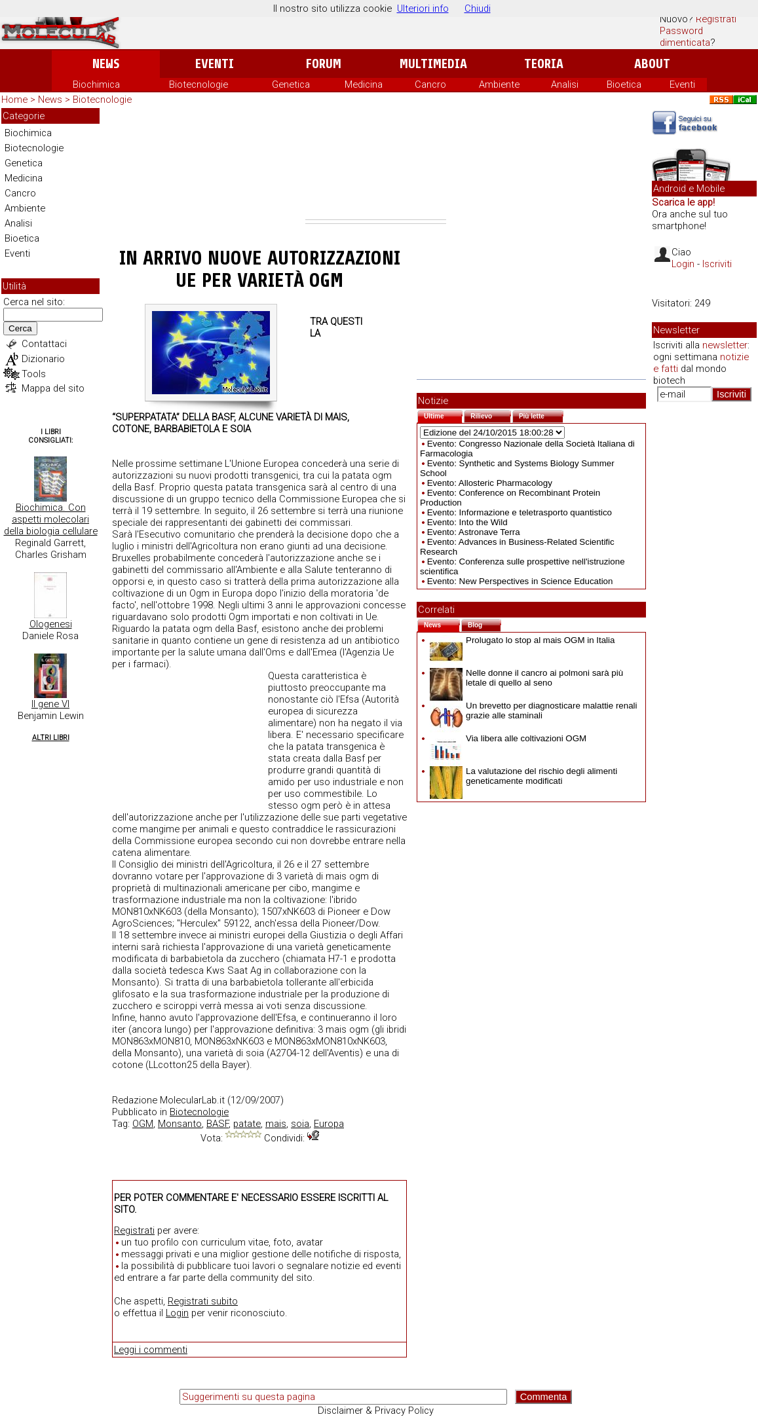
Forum (323, 63)
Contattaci (44, 344)
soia (300, 1124)
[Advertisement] (376, 164)
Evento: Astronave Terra (473, 532)
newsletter (725, 345)
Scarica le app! (683, 202)
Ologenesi (50, 624)
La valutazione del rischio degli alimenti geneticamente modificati (523, 776)
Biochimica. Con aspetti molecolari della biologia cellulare (51, 519)
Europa (329, 1124)
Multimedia (433, 63)
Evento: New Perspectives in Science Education (520, 581)
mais (275, 1124)
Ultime (443, 415)
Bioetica (624, 84)
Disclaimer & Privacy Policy (376, 1410)
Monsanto (180, 1124)
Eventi (214, 63)
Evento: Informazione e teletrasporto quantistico (519, 512)
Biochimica (96, 84)
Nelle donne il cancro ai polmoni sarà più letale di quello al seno (526, 678)
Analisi (564, 84)
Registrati (716, 19)
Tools (34, 374)
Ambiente (499, 84)
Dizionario (43, 359)
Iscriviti (717, 264)
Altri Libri (50, 737)
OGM (142, 1124)
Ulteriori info (423, 8)
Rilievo (490, 415)
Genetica (291, 84)
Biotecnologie (198, 84)
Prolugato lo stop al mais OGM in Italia (522, 640)
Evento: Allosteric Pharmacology (489, 483)
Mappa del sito (53, 388)
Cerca (20, 328)
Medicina (364, 84)
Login (177, 1313)
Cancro (430, 84)
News (105, 63)
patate (247, 1124)
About (652, 63)
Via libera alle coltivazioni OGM (508, 738)
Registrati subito (203, 1301)
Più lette (541, 415)
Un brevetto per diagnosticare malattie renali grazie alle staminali (533, 710)
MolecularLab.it (192, 1100)
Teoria (543, 63)
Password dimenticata (685, 36)
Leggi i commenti (150, 1350)
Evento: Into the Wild (467, 522)
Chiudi (477, 8)
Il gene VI (50, 704)
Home (14, 99)
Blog (484, 624)
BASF (217, 1124)
